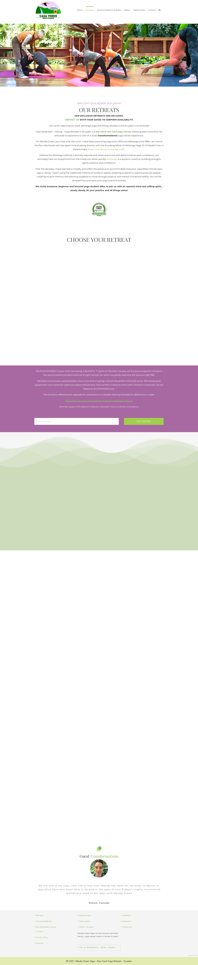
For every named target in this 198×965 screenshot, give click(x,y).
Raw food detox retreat (46, 927)
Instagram (126, 921)
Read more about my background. (106, 149)
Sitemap (39, 943)
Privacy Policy (42, 937)
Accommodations (44, 921)
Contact (39, 931)
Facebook (126, 915)
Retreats (39, 915)
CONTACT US (72, 119)
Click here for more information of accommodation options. (99, 400)
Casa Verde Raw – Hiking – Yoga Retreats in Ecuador (63, 131)
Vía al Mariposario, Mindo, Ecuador (97, 947)
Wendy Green (85, 915)
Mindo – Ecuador (86, 927)
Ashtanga (112, 159)
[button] (159, 9)
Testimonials (84, 921)
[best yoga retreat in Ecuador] (99, 203)
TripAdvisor (127, 927)
